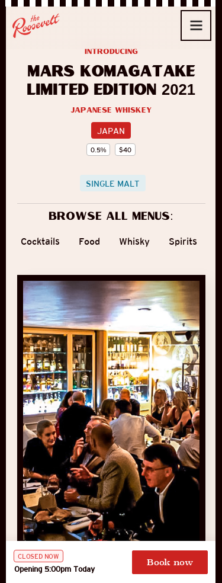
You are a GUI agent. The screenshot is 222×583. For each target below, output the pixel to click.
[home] (36, 26)
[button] (196, 25)
